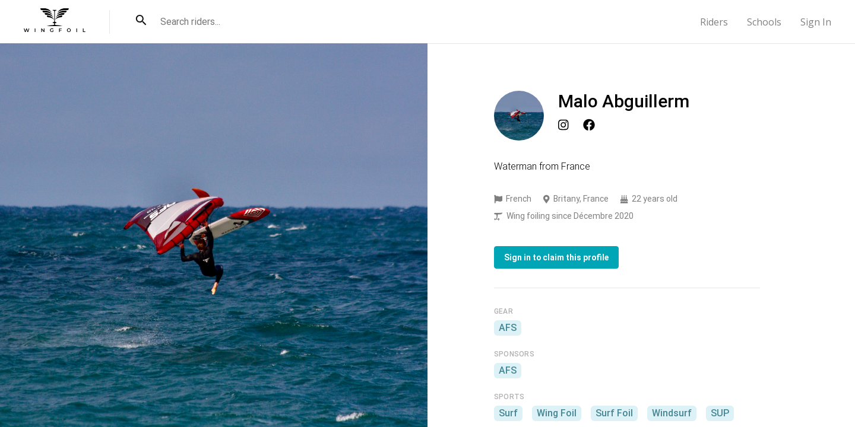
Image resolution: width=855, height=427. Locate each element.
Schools (764, 21)
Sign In (815, 21)
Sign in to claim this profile (556, 257)
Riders (714, 21)
